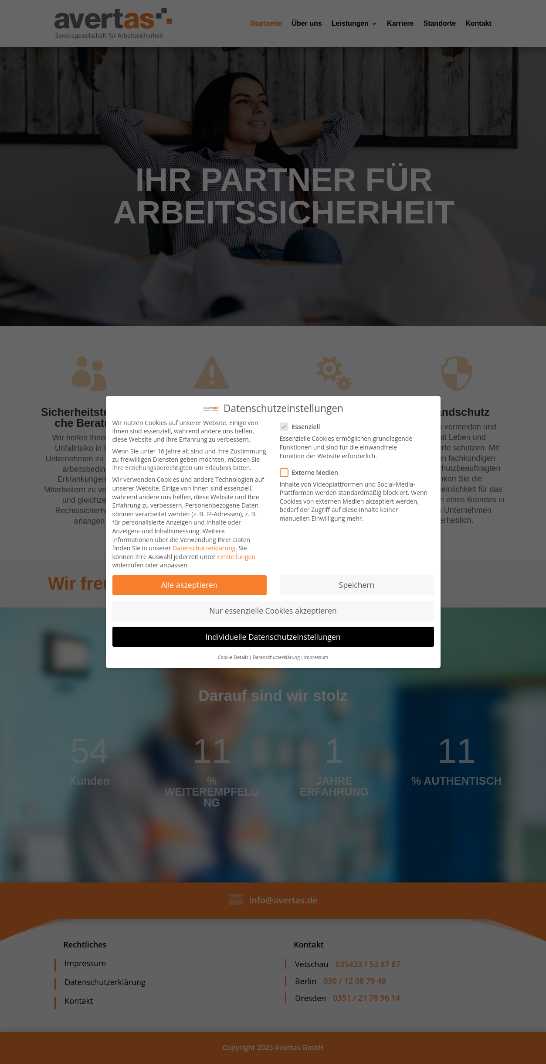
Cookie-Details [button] (233, 657)
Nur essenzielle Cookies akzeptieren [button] (273, 610)
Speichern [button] (356, 585)
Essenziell (304, 426)
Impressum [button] (316, 657)
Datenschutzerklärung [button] (276, 657)
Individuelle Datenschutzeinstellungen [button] (273, 637)
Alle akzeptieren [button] (189, 585)
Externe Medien (313, 472)
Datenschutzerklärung (204, 548)
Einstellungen (236, 557)
